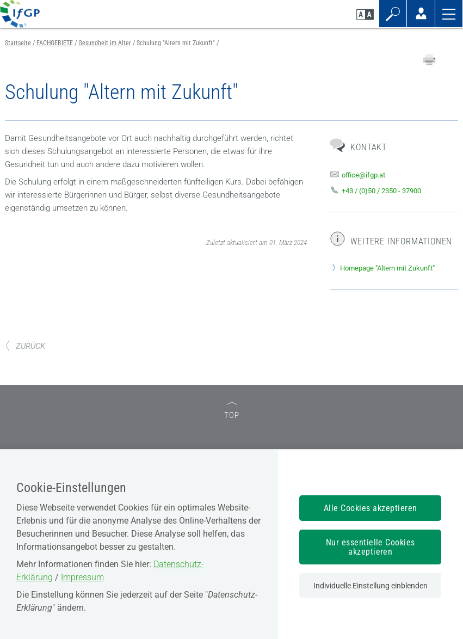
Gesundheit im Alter (104, 43)
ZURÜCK (25, 346)
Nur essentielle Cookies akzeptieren (370, 547)
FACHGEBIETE (54, 43)
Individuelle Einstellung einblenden (370, 585)
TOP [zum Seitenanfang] (231, 411)
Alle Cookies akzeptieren (370, 508)
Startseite (18, 43)
